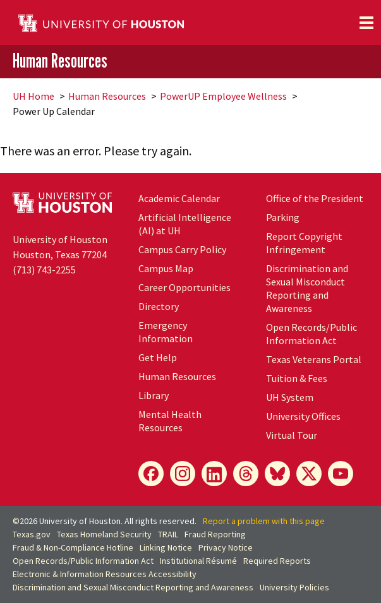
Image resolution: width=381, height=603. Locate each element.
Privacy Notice (225, 547)
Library (153, 395)
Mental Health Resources (170, 421)
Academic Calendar (179, 198)
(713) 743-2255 (44, 269)
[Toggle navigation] (366, 22)
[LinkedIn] (214, 473)
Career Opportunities (184, 287)
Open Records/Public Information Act (311, 334)
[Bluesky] (277, 473)
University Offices (303, 416)
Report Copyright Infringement (304, 243)
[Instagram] (182, 473)
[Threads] (245, 473)
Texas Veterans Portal (313, 359)
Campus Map (165, 268)
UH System (289, 397)
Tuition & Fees (296, 378)
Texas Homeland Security (104, 534)
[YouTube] (340, 473)
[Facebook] (151, 473)
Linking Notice (166, 547)
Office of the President (314, 198)
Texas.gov (32, 534)
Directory (158, 306)
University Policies (294, 587)
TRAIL (168, 534)
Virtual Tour (291, 435)
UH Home (33, 96)
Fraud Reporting (215, 534)
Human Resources (60, 60)
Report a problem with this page (264, 521)
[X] (309, 473)
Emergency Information (165, 332)
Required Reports (277, 560)
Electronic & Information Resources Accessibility (105, 574)
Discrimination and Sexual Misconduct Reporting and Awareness (307, 288)
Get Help (157, 357)
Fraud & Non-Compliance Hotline (73, 547)
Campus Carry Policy (182, 249)
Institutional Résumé (198, 560)
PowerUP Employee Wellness (223, 96)
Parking (282, 217)
